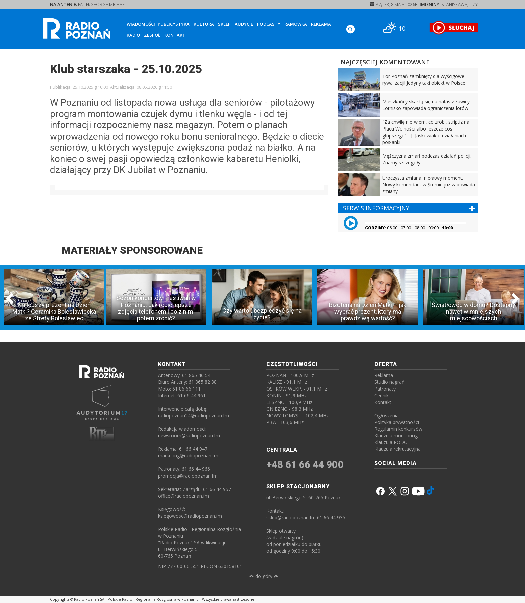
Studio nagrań (389, 382)
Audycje (244, 24)
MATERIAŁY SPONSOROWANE (132, 250)
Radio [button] (133, 35)
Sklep (224, 24)
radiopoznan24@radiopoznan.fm (193, 415)
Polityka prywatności (396, 422)
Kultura (204, 24)
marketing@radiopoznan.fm (188, 455)
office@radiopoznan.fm (183, 496)
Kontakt (174, 35)
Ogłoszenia (386, 415)
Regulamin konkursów (398, 429)
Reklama (321, 24)
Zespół (152, 35)
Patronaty (385, 388)
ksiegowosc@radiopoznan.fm (190, 516)
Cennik (381, 395)
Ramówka (295, 24)
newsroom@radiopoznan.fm (189, 435)
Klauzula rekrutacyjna (397, 449)
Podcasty (268, 24)
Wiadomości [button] (141, 24)
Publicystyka (174, 24)
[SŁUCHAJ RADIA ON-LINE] (453, 27)
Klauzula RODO (391, 442)
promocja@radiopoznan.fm (188, 475)
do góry (263, 576)
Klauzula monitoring (396, 435)
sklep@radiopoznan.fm (291, 517)
